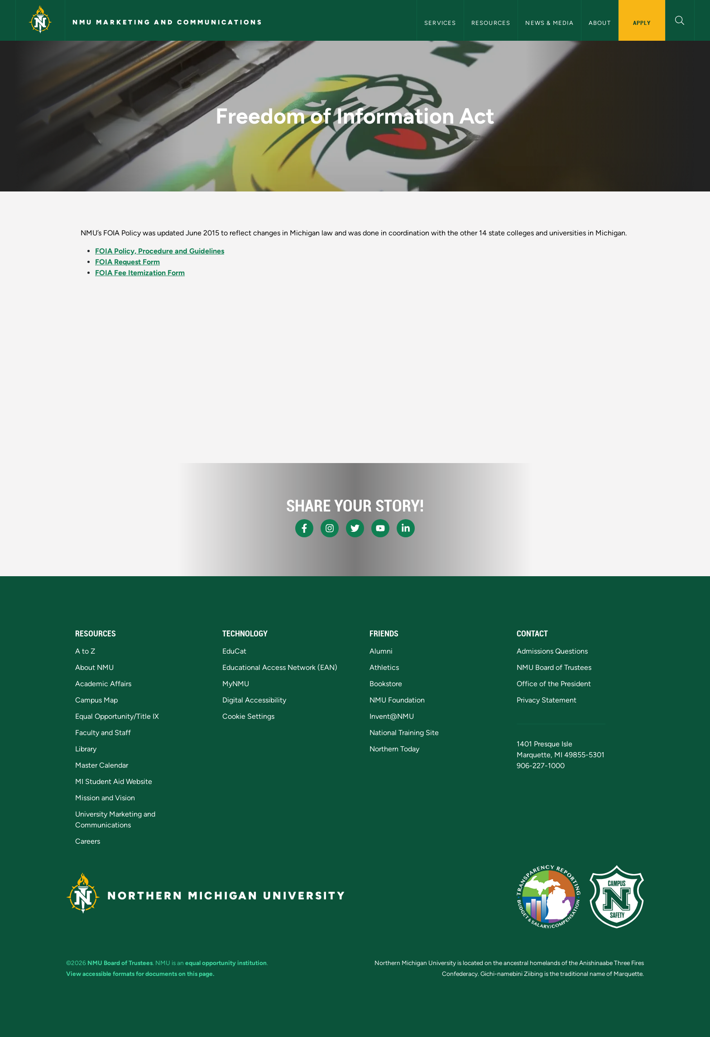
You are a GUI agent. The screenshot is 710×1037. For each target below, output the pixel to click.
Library (85, 749)
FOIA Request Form (127, 262)
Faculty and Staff (103, 732)
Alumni (381, 651)
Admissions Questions (552, 651)
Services (440, 22)
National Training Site (404, 732)
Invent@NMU (391, 716)
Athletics (384, 667)
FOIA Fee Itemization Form (140, 272)
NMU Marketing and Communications (167, 22)
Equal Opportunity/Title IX (117, 716)
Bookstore (385, 683)
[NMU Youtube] (380, 528)
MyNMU (235, 683)
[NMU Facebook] (304, 528)
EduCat (234, 651)
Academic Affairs (103, 683)
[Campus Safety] (617, 896)
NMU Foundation (397, 700)
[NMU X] (355, 528)
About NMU (94, 667)
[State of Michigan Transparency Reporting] (548, 896)
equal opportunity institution (226, 962)
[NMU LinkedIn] (406, 528)
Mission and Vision (105, 797)
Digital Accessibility (254, 700)
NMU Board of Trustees (554, 667)
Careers (87, 841)
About (600, 22)
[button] (680, 19)
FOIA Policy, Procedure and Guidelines (159, 251)
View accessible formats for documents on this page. (140, 973)
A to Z (85, 651)
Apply (642, 23)
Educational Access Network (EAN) (279, 667)
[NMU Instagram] (330, 528)
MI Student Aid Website (113, 781)
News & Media (549, 22)
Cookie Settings (248, 716)
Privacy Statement (546, 700)
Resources (491, 22)
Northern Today (394, 749)
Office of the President (554, 683)
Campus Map (96, 700)
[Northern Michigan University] (40, 20)
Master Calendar (101, 765)
